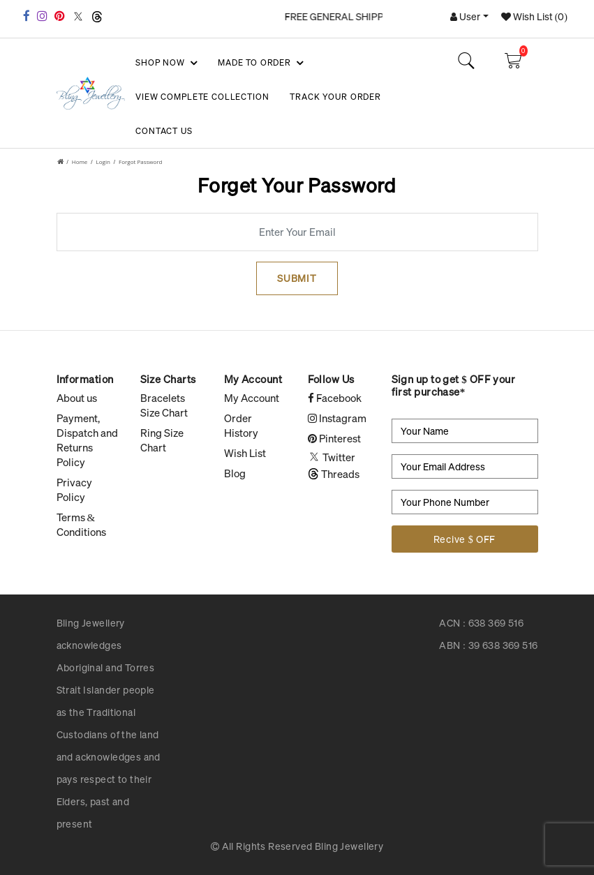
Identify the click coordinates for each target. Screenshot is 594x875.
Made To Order (260, 63)
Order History (241, 425)
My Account (251, 398)
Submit (296, 278)
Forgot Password (140, 161)
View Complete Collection (202, 96)
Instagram (337, 418)
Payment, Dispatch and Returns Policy (87, 440)
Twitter (331, 457)
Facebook (335, 398)
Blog (235, 473)
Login (103, 161)
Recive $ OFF (464, 539)
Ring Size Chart (162, 440)
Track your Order (335, 96)
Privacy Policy (74, 489)
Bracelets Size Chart (164, 405)
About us (77, 398)
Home (80, 161)
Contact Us (163, 131)
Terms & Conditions (81, 524)
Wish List (245, 453)
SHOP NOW (165, 63)
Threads (333, 473)
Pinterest (334, 438)
